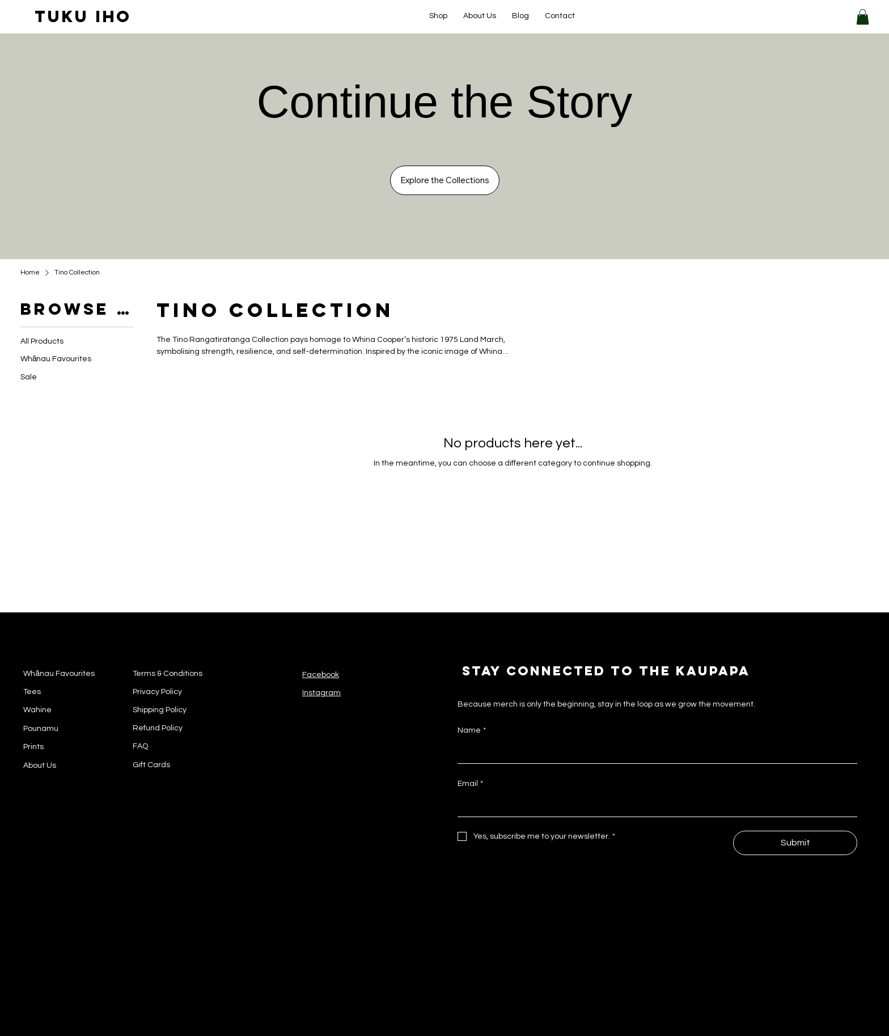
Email (470, 783)
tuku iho (83, 16)
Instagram (321, 693)
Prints (33, 747)
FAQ (140, 746)
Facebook (320, 675)
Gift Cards (151, 765)
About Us (39, 765)
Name (472, 730)
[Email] (654, 805)
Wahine (37, 710)
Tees (32, 692)
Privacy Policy (157, 692)
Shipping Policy (160, 710)
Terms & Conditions (167, 674)
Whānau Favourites (59, 674)
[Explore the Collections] (444, 180)
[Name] (654, 752)
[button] (862, 16)
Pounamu (40, 729)
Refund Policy (158, 728)
